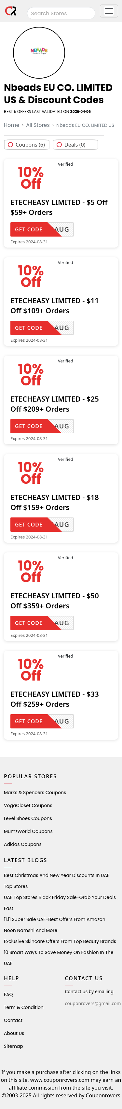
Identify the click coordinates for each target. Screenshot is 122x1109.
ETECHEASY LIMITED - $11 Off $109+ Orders (54, 305)
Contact (13, 1020)
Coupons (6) (30, 144)
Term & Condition (24, 1007)
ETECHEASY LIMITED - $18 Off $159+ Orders (54, 502)
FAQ (8, 994)
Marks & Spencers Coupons (35, 792)
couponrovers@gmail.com (93, 1003)
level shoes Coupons (28, 818)
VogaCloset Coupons (28, 805)
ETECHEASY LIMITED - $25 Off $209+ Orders (54, 404)
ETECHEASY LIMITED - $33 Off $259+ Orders (54, 699)
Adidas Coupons (23, 844)
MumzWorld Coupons (28, 831)
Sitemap (13, 1046)
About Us (14, 1033)
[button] (109, 11)
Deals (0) (74, 144)
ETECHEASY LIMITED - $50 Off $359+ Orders (54, 600)
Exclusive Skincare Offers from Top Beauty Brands (60, 941)
